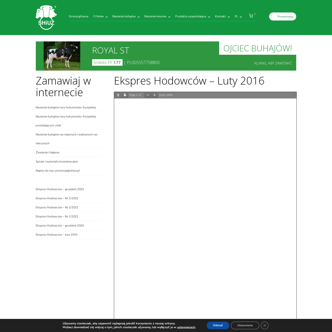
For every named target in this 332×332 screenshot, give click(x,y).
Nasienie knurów (155, 16)
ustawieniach (186, 327)
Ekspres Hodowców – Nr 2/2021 (57, 207)
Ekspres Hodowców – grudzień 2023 (60, 189)
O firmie (98, 16)
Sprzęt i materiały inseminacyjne (57, 161)
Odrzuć (218, 325)
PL (236, 16)
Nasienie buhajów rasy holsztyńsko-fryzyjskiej (66, 107)
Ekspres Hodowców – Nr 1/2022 (57, 198)
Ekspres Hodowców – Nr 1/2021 (57, 216)
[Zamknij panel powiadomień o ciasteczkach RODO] (264, 325)
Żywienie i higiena (47, 152)
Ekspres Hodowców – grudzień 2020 (60, 225)
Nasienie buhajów (124, 16)
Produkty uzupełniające (190, 16)
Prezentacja (285, 16)
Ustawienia (245, 325)
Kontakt (220, 16)
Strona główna (78, 16)
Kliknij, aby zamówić (273, 63)
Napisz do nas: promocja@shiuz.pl (58, 170)
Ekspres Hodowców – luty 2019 (56, 234)
